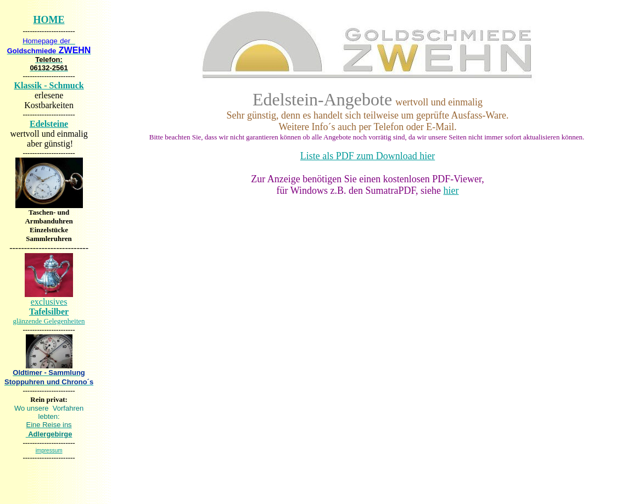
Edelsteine (49, 123)
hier (451, 190)
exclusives (49, 311)
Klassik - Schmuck (49, 85)
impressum (49, 450)
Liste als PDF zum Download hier (367, 155)
